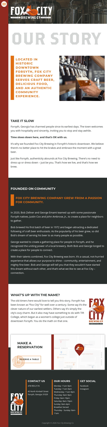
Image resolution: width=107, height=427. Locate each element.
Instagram (89, 388)
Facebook (88, 385)
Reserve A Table (29, 359)
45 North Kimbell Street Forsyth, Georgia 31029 (38, 393)
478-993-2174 (33, 386)
